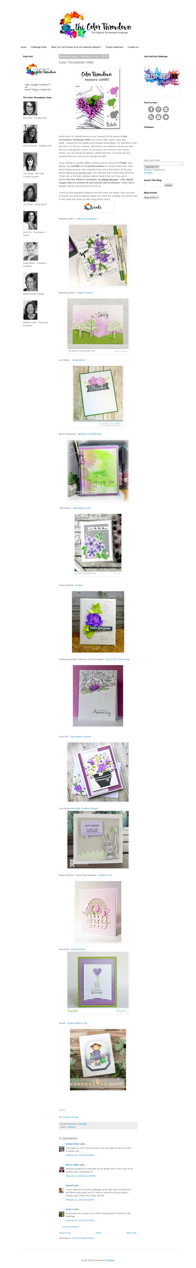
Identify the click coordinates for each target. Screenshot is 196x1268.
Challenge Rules (39, 47)
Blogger (110, 1260)
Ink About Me (78, 949)
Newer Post (65, 1233)
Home (23, 47)
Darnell (69, 1185)
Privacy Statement (114, 47)
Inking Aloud (78, 360)
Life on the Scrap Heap (117, 659)
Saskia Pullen (72, 1144)
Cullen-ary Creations (86, 218)
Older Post (131, 1233)
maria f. (69, 1209)
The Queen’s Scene (80, 736)
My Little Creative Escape (84, 808)
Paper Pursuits (85, 292)
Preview (148, 170)
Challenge (71, 1127)
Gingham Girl (105, 875)
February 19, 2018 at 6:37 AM (80, 1220)
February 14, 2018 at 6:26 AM (80, 1155)
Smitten (79, 585)
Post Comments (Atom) (83, 1238)
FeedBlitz (148, 173)
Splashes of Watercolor (90, 434)
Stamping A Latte (82, 508)
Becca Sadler (72, 1165)
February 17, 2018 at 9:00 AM (80, 1200)
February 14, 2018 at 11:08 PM (80, 1176)
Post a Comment (71, 1227)
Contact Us (133, 47)
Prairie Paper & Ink (77, 1023)
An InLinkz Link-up (68, 1117)
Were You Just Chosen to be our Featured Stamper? (76, 47)
